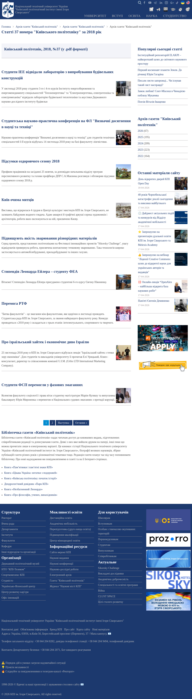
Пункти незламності (17, 667)
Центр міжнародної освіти (65, 540)
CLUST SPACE (107, 596)
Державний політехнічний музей (20, 563)
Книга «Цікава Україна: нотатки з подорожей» (30, 472)
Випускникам (106, 550)
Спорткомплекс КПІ (13, 574)
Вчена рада (8, 523)
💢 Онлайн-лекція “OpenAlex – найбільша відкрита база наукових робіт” (155, 286)
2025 (140, 137)
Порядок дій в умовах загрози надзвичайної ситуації (36, 662)
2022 (140, 156)
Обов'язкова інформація (34, 629)
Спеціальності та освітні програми (118, 584)
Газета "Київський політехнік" (67, 580)
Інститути (7, 534)
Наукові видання (59, 557)
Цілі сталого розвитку (110, 601)
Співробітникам (107, 556)
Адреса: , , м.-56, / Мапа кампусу (54, 633)
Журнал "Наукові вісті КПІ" (66, 586)
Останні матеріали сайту (159, 173)
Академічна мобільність (64, 523)
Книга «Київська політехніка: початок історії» (30, 478)
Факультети (8, 540)
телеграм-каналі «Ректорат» (58, 671)
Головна (6, 26)
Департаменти (10, 529)
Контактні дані (10, 629)
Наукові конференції (61, 563)
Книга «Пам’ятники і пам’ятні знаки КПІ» (28, 467)
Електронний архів (61, 574)
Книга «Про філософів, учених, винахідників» (30, 494)
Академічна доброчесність (113, 579)
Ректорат (7, 517)
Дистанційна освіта (61, 517)
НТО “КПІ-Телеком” (13, 569)
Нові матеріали (101, 629)
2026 (140, 130)
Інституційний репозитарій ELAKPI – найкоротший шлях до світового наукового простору (162, 59)
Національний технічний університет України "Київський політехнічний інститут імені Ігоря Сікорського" (42, 9)
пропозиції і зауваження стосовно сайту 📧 (59, 684)
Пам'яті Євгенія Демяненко (153, 300)
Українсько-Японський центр (18, 586)
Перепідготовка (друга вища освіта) (70, 529)
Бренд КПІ (56, 629)
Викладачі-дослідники (111, 573)
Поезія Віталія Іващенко (152, 101)
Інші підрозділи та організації (19, 551)
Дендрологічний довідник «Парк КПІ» (26, 483)
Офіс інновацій (10, 597)
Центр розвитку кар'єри (15, 591)
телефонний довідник (121, 641)
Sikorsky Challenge (108, 568)
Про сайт (69, 629)
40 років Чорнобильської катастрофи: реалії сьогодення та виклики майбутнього (155, 199)
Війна (101, 590)
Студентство (174, 16)
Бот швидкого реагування (76, 649)
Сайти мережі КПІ (60, 552)
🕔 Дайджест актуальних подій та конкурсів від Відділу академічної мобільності (156, 217)
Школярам (104, 517)
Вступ (117, 16)
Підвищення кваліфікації (64, 534)
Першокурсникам (108, 539)
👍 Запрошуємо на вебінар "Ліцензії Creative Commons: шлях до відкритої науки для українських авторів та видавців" (154, 263)
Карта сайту (83, 629)
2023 (140, 149)
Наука (151, 16)
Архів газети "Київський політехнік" (37, 26)
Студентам (104, 544)
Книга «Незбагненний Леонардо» (23, 489)
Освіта (135, 16)
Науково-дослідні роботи (64, 569)
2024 (140, 143)
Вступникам (105, 523)
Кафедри (7, 546)
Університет (95, 16)
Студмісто (7, 580)
